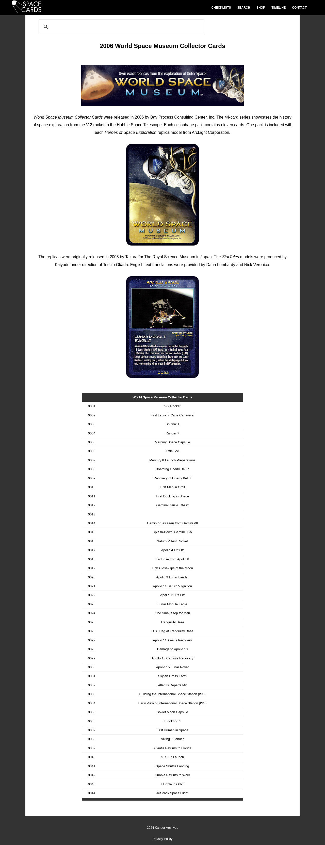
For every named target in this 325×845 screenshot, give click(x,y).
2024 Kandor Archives (162, 828)
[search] (120, 27)
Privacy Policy (162, 839)
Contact (299, 7)
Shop (260, 7)
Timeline (278, 7)
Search (243, 7)
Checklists (221, 7)
